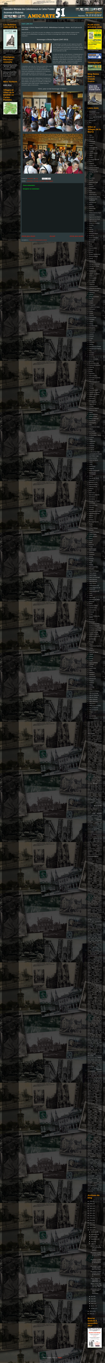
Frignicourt (92, 396)
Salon (93, 1112)
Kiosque (100, 946)
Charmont (91, 284)
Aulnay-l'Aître (92, 165)
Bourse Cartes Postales (96, 792)
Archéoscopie (91, 739)
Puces (100, 1051)
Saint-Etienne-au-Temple (93, 1091)
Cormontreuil (92, 317)
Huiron (91, 931)
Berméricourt (92, 202)
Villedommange (91, 1175)
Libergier (96, 966)
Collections (99, 845)
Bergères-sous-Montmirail (93, 199)
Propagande (90, 1049)
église (89, 877)
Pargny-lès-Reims (94, 532)
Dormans (91, 352)
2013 (91, 1311)
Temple (96, 1140)
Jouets (89, 944)
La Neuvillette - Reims (95, 435)
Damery (91, 344)
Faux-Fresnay (93, 375)
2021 (91, 1213)
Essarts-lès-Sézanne (94, 365)
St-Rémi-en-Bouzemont (92, 639)
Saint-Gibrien (92, 573)
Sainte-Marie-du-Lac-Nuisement (95, 588)
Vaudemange (90, 1159)
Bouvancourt (99, 799)
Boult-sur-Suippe (93, 237)
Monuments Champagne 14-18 (94, 112)
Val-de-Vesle (92, 668)
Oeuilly (94, 1011)
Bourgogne (92, 239)
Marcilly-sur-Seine (94, 478)
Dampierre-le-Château (95, 348)
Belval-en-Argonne (98, 761)
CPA (89, 867)
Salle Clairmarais (97, 1107)
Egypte (100, 877)
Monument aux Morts (92, 1000)
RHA (93, 1072)
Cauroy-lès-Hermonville (92, 261)
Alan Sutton (99, 727)
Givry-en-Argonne (94, 408)
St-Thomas (95, 1137)
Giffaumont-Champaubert (93, 401)
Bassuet (91, 186)
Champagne (91, 831)
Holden (100, 928)
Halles (89, 921)
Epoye (94, 878)
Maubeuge (99, 989)
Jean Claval (99, 938)
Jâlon (90, 425)
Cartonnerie (90, 818)
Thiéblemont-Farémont (95, 646)
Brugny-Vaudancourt (94, 254)
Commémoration (91, 848)
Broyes (91, 252)
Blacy (90, 227)
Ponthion (91, 552)
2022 (91, 1211)
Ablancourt (99, 724)
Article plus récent (28, 236)
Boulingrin (99, 780)
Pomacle (89, 1040)
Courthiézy (90, 865)
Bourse (95, 783)
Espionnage (93, 880)
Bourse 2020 (94, 788)
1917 (98, 722)
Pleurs (91, 540)
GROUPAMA (94, 918)
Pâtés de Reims (92, 1024)
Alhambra (90, 730)
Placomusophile (98, 1037)
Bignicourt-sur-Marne (94, 217)
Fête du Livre (91, 896)
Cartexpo (99, 816)
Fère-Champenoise (94, 382)
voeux (100, 1185)
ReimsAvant (92, 120)
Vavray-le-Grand (98, 1159)
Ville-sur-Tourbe (93, 697)
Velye (89, 1160)
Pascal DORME (91, 1023)
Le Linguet (97, 960)
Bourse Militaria (92, 798)
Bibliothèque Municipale (95, 770)
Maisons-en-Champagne (92, 473)
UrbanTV (90, 1152)
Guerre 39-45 (95, 919)
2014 (91, 1230)
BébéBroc (94, 760)
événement (90, 884)
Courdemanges (93, 325)
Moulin (93, 1001)
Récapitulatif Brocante (92, 1055)
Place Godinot (91, 1036)
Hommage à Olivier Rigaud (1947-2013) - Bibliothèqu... (96, 1291)
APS (94, 738)
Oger (101, 1011)
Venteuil (94, 1160)
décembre (94, 1232)
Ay (90, 176)
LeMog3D (100, 962)
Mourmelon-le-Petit (94, 513)
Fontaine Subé (95, 903)
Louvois (94, 971)
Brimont (91, 250)
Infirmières (90, 935)
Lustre (93, 972)
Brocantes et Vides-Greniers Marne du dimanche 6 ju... (96, 1274)
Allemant (91, 137)
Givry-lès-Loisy (93, 410)
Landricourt (92, 441)
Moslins (91, 509)
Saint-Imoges (92, 575)
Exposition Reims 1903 (95, 887)
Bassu (91, 184)
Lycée (100, 972)
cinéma (89, 844)
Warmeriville (92, 716)
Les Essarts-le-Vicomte (95, 454)
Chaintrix (100, 826)
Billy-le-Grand (93, 221)
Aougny (91, 151)
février (93, 1306)
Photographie (98, 1027)
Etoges (91, 369)
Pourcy (91, 556)
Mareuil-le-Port (93, 484)
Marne (100, 987)
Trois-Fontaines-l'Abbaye (93, 663)
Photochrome (90, 1027)
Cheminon (92, 292)
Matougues (93, 989)
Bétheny (91, 210)
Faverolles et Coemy (94, 377)
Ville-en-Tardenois (94, 695)
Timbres (89, 1144)
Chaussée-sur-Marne (95, 288)
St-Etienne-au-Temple (95, 628)
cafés (92, 810)
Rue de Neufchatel (97, 1083)
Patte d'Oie (91, 1026)
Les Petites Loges (94, 456)
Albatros (89, 729)
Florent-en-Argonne (94, 392)
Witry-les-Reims (93, 718)
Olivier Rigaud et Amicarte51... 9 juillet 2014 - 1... (96, 1280)
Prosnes (91, 558)
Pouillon (89, 1048)
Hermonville (92, 420)
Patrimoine (99, 1024)
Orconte (91, 530)
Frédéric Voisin (91, 909)
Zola (92, 1191)
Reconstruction (91, 1057)
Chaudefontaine (93, 286)
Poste (100, 1046)
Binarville (90, 774)
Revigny (89, 1072)
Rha (90, 122)
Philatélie (100, 1026)
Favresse (91, 379)
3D (95, 724)
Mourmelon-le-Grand (94, 511)
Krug (101, 947)
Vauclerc (100, 1157)
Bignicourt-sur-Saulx (94, 219)
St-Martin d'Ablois (94, 634)
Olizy (101, 1013)
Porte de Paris (95, 1045)
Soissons (96, 1118)
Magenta (91, 468)
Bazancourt (92, 192)
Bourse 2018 (94, 786)
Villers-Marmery (93, 701)
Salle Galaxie (92, 1109)
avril (92, 1301)
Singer (92, 1118)
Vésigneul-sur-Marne (97, 1165)
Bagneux (100, 751)
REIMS (91, 564)
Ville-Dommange (93, 693)
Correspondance (93, 856)
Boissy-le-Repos (93, 233)
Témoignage (90, 1140)
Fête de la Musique (97, 894)
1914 (89, 722)
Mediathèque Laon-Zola (93, 991)
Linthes (100, 966)
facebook (90, 889)
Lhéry (92, 966)
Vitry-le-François (93, 709)
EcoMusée (99, 874)
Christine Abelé (98, 842)
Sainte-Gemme (98, 1103)
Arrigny (91, 157)
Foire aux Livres (92, 902)
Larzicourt (91, 443)
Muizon (91, 517)
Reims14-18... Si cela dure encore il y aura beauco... (96, 1248)
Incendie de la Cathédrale (95, 934)
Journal (93, 944)
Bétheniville (92, 208)
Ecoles (94, 874)
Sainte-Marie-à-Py (94, 585)
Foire (100, 900)
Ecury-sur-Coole (93, 359)
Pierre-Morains (93, 536)
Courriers (91, 864)
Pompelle (96, 1040)
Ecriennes (92, 357)
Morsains (91, 507)
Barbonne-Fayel (93, 182)
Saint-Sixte (90, 1101)
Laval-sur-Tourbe (98, 957)
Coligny (91, 303)
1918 (101, 722)
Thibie (93, 1141)
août (92, 1241)
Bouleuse (91, 235)
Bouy (90, 244)
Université (99, 1150)
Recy (90, 562)
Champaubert (99, 831)
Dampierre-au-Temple (95, 346)
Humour (95, 931)
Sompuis (91, 612)
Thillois (91, 648)
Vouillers (100, 1187)
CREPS (97, 867)
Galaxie (100, 910)
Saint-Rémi (99, 1100)
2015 (89, 723)
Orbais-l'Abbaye (93, 528)
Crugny (91, 338)
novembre (94, 1234)
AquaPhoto (99, 738)
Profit (100, 1048)
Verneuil (91, 680)
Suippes (91, 642)
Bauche (100, 755)
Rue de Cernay (94, 1080)
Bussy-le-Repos (93, 256)
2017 (91, 1222)
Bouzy (91, 246)
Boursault (91, 242)
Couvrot (91, 334)
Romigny (90, 1074)
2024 (89, 724)
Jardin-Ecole (93, 938)
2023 (101, 723)
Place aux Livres (97, 1030)
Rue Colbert (99, 1077)
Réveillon (91, 569)
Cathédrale (99, 819)
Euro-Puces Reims (97, 883)
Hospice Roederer (92, 930)
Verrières (91, 682)
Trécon (89, 1147)
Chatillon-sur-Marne (92, 837)
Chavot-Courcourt (94, 290)
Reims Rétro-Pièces (93, 1063)
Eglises (94, 877)
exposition (42, 181)
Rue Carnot (99, 1074)
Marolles (89, 988)
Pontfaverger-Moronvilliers (93, 549)
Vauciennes (90, 1157)
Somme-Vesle (93, 607)
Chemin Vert (91, 839)
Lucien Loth (99, 971)
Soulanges (92, 621)
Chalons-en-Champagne (92, 271)
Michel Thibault (92, 992)
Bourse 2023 (94, 789)
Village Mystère (93, 1170)
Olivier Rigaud (49, 181)
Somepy (94, 1120)
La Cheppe (92, 431)
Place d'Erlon (91, 1032)
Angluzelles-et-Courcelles (93, 148)
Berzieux (91, 206)
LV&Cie (96, 972)
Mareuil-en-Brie (93, 482)
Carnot (89, 813)
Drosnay (91, 355)
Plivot (90, 542)
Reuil (89, 1069)
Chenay (91, 294)
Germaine (91, 398)
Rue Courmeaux (91, 1078)
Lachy (90, 439)
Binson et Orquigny (94, 223)
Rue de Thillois (91, 1087)
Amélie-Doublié (98, 732)
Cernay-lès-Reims (94, 266)
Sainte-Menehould (94, 591)
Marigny (91, 488)
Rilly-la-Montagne (94, 571)
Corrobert (91, 319)
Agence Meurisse (95, 726)
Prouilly (100, 1049)
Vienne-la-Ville (91, 1168)
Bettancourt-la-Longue (95, 212)
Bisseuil (91, 225)
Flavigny (91, 388)
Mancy (91, 476)
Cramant (91, 336)
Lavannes (91, 445)
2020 (91, 1215)
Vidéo (92, 1166)
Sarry (90, 593)
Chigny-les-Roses (94, 296)
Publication (95, 1051)
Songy (91, 614)
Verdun (100, 1160)
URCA (94, 1152)
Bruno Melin (90, 809)
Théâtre (89, 1141)
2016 (92, 723)
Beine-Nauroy (93, 194)
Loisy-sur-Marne (93, 460)
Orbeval (94, 1016)
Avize (90, 174)
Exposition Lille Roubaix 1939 (95, 886)
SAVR (100, 1114)
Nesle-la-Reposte (94, 522)
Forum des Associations (96, 904)
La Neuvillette (98, 951)
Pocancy (91, 544)
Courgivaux (92, 328)
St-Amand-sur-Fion (94, 624)
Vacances (100, 1152)
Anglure (91, 145)
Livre (98, 968)
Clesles (91, 301)
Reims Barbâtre (91, 1059)
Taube (100, 1139)
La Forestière (92, 433)
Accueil (52, 236)
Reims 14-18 (92, 115)
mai (92, 1298)
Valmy (90, 670)
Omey (90, 526)
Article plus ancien (76, 236)
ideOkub (89, 933)
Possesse (91, 554)
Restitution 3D (98, 1068)
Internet (95, 935)
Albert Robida (97, 729)
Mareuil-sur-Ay (93, 486)
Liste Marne (92, 968)
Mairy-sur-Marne (91, 976)
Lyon (89, 974)
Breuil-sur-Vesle (98, 803)
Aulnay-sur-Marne (94, 167)
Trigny (91, 660)
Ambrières (92, 143)
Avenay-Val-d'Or (93, 172)
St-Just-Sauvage (93, 632)
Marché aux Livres (97, 981)
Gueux (91, 412)
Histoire (96, 928)
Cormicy (91, 315)
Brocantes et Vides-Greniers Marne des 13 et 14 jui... (96, 1268)
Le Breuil (91, 449)
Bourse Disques (92, 793)
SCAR (89, 1115)
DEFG (100, 871)
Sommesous (92, 610)
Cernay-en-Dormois (94, 264)
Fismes (91, 386)
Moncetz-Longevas (94, 494)
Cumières (91, 342)
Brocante (98, 806)
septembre (94, 1239)
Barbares (100, 752)
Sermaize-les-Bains (94, 599)
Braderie (100, 801)
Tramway (94, 1146)
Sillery (90, 603)
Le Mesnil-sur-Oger (94, 452)
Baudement (92, 188)
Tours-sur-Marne (93, 652)
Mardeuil (91, 480)
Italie (93, 937)
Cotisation (99, 858)
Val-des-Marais (98, 1153)
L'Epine (91, 429)
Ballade (89, 752)
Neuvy (94, 1008)
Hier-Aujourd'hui (91, 928)
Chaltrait (91, 276)
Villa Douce (95, 1169)
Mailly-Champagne (94, 470)
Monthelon (92, 497)
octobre (93, 1236)
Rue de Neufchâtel (93, 1084)
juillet (92, 1244)
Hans (93, 921)
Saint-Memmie (93, 581)
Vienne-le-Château (94, 691)
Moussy (91, 515)
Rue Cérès (91, 1075)
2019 (98, 723)
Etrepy (91, 371)
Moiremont (92, 492)
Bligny (89, 779)
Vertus (91, 685)
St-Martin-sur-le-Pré (94, 636)
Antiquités (99, 736)
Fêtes (97, 896)
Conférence (90, 851)
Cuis (90, 340)
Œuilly (90, 524)
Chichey (94, 841)
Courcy (91, 321)
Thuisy (100, 1143)
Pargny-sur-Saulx (94, 1022)
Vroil (90, 714)
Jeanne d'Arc (95, 941)
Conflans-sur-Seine (94, 307)
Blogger (60, 1357)
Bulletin (95, 809)
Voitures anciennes (92, 1187)
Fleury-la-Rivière (93, 390)
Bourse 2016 (94, 785)
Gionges (91, 406)
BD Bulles (90, 758)
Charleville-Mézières (97, 834)
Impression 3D (97, 933)
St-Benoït (95, 1128)
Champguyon (92, 278)
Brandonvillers (93, 248)
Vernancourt (92, 678)
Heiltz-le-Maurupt (93, 418)
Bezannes (92, 215)
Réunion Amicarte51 (95, 1070)
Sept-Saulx (92, 597)
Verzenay (91, 687)
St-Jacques (99, 1133)
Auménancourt (93, 169)
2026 (92, 724)
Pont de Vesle (97, 1042)
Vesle (89, 1166)
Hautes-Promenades (92, 922)
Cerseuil (91, 268)
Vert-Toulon (90, 1163)
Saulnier (95, 1114)
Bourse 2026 (93, 791)
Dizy (90, 350)
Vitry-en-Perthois (93, 707)
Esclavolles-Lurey (94, 363)
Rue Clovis (93, 1077)
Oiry (88, 1013)
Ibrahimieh (99, 931)
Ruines (93, 1090)
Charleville (92, 282)
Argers (91, 155)
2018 (95, 723)
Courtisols (92, 332)
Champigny (92, 280)
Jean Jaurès (91, 940)
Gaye (94, 912)
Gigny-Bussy (92, 404)
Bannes (91, 180)
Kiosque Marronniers (93, 947)
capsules (94, 812)
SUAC (100, 1137)
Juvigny (95, 946)
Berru (90, 204)
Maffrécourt (92, 466)
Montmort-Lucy (93, 505)
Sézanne (91, 601)
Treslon (91, 656)
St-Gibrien (94, 1133)
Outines (93, 1017)
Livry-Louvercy (93, 458)
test (101, 1140)
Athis (90, 161)
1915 (92, 722)
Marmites (96, 987)
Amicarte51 (30, 181)
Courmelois (99, 862)
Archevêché (96, 739)
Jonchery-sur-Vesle (94, 427)
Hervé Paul (91, 927)
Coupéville (90, 859)
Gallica (89, 912)
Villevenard (90, 1181)
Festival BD (90, 894)
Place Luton (98, 1036)
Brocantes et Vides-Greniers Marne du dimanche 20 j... (96, 1262)
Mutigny (91, 519)
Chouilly (91, 298)
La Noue (91, 437)
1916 (95, 722)
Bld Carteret (95, 777)
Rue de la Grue (94, 1081)
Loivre (90, 462)
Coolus (91, 311)
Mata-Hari (95, 988)
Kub (88, 948)
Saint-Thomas (91, 1103)
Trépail (91, 654)
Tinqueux (91, 650)
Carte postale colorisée (93, 815)
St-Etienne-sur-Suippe (95, 630)
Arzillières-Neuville (94, 159)
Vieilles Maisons (98, 1166)
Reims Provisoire (97, 1062)
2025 (91, 1203)
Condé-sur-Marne (97, 850)
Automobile (90, 748)
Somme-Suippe (93, 605)
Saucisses (90, 1114)
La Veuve (96, 953)
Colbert (89, 845)
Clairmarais (94, 844)
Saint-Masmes (93, 579)
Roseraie (94, 1074)
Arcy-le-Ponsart (93, 153)
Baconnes (92, 178)
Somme (92, 1121)
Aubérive (91, 163)
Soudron (91, 619)
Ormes (89, 1017)
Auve (94, 748)
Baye (90, 190)
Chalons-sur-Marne (94, 274)
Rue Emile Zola (98, 1087)
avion (100, 750)
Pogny (91, 546)
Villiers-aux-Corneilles (95, 705)
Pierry (90, 538)
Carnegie (35, 181)
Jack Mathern (98, 937)
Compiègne (90, 850)
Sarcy (97, 1112)
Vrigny (91, 712)
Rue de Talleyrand (97, 1086)
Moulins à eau (98, 1001)
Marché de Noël (92, 982)
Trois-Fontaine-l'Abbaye (93, 1149)
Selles (90, 595)
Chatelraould (99, 835)
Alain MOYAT (91, 727)
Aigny (90, 135)
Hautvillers (90, 924)
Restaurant (90, 1068)
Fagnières (92, 373)
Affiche (89, 726)
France (100, 906)
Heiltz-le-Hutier (93, 416)
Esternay (91, 367)
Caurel (91, 258)
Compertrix (92, 305)
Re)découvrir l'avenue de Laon (95, 1052)
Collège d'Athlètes (95, 847)
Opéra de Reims (94, 1014)
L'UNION (97, 948)
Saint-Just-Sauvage (94, 577)
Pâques (93, 1019)
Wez (101, 1188)
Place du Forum (97, 1035)
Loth (92, 971)
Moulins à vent (91, 1003)
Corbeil (91, 313)
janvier (93, 1308)
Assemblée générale (93, 744)
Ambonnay (92, 141)
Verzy (90, 689)
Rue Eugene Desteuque (93, 1088)
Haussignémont (93, 414)
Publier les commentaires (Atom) (38, 240)
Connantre (92, 309)
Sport (94, 1127)
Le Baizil (91, 447)
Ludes (90, 464)
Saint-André (99, 1090)
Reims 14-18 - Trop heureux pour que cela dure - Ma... (96, 1285)
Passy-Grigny (92, 534)
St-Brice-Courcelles (94, 626)
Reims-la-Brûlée (93, 567)
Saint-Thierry (92, 583)
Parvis (100, 1022)
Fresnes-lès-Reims (94, 394)
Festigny (91, 384)
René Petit (99, 1066)
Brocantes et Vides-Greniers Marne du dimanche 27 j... (96, 1255)
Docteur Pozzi (93, 872)
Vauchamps (92, 676)
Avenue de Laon (94, 750)
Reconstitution (99, 1055)
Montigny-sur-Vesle (94, 501)
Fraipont (89, 906)
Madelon (93, 974)
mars (92, 1303)
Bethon (94, 767)
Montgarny (99, 995)
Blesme (91, 229)
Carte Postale (97, 813)
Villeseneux (92, 703)
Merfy (90, 490)
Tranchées (99, 1146)
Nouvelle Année (95, 1010)
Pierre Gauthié (91, 1029)
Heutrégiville (92, 422)
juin (92, 1296)
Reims (100, 1057)
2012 (91, 1313)
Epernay (91, 361)
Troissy (91, 666)
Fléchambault (90, 899)
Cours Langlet (98, 864)
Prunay (91, 560)
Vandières (92, 672)
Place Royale (91, 1037)
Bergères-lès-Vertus (94, 196)
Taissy (91, 644)
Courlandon (92, 330)
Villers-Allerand (93, 699)
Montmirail (92, 503)
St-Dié (94, 1130)
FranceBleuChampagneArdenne (95, 907)
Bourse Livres (98, 796)
